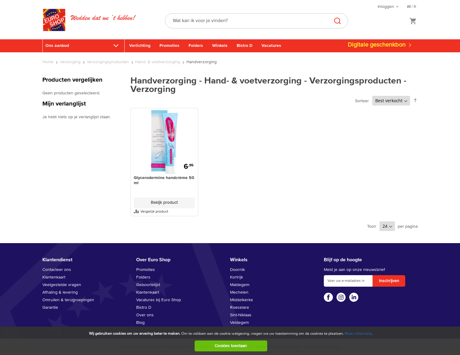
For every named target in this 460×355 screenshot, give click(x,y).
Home (48, 62)
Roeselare (239, 307)
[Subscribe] (389, 281)
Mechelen (239, 292)
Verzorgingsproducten (108, 62)
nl (408, 7)
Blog (140, 323)
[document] (231, 340)
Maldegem (239, 285)
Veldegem (239, 323)
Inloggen (386, 7)
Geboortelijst (148, 285)
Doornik (237, 270)
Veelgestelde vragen (61, 285)
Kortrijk (236, 277)
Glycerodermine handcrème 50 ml (164, 180)
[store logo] (54, 26)
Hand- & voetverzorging (158, 62)
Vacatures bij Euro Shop (158, 300)
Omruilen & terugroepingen (68, 300)
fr (415, 7)
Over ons (145, 315)
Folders (196, 46)
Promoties (169, 46)
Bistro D (244, 46)
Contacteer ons (56, 270)
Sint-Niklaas (240, 315)
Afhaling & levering (60, 292)
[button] (164, 211)
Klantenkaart (53, 277)
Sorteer (362, 101)
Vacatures (271, 46)
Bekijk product (164, 202)
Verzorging (71, 62)
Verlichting (139, 46)
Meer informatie (358, 334)
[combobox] (256, 20)
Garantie (50, 307)
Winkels (220, 46)
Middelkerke (241, 300)
